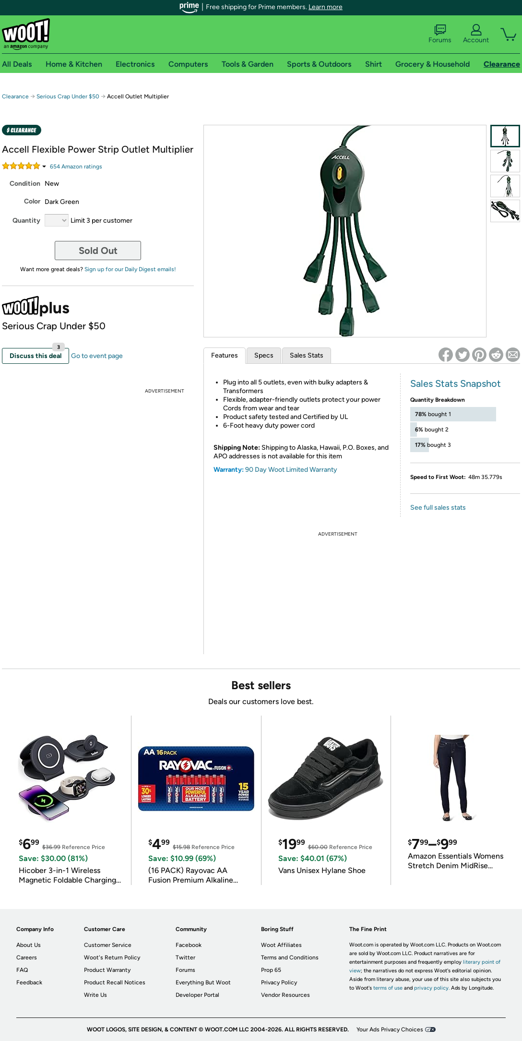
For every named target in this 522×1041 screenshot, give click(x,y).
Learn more (325, 7)
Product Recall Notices (114, 982)
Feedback (29, 982)
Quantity (26, 220)
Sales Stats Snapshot (455, 383)
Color (32, 201)
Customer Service (107, 945)
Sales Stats (306, 355)
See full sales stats (438, 507)
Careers (26, 957)
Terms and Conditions (290, 957)
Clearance (15, 96)
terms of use (388, 988)
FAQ (22, 970)
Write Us (95, 995)
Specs (263, 355)
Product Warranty (107, 970)
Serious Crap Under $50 (67, 96)
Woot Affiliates (281, 945)
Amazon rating (76, 166)
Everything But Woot (203, 982)
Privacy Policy (279, 982)
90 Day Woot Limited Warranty (291, 470)
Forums (439, 34)
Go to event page (97, 356)
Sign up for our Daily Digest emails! (130, 269)
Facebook (189, 945)
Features (224, 355)
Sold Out (98, 250)
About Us (28, 945)
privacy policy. (432, 988)
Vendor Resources (285, 995)
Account (476, 34)
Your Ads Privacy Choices (389, 1029)
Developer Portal (197, 995)
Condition (25, 183)
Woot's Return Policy (112, 957)
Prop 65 (271, 970)
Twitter (185, 957)
